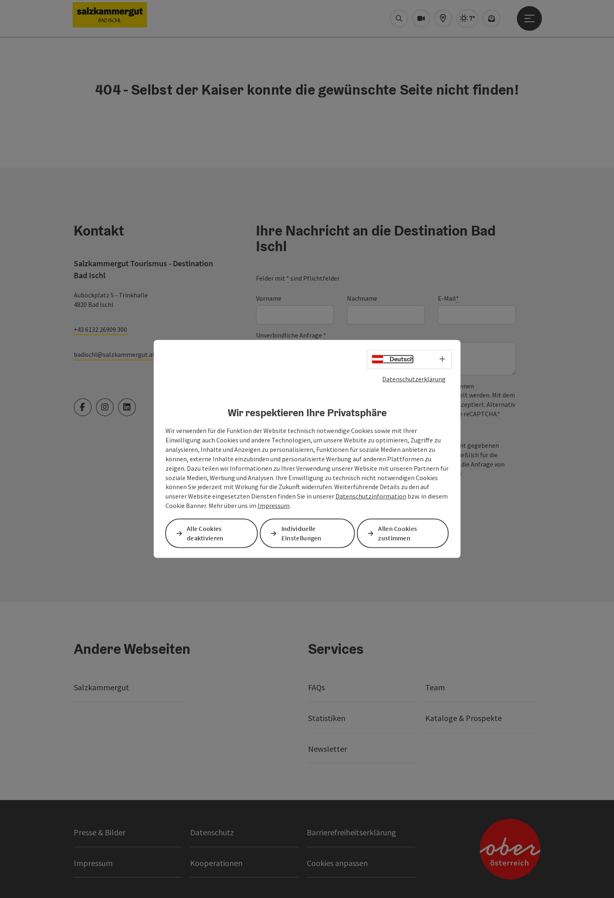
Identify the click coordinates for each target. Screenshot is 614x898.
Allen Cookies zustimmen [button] (397, 533)
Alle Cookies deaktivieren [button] (205, 533)
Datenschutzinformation (370, 496)
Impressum (274, 505)
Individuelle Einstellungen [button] (302, 533)
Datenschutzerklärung (414, 379)
